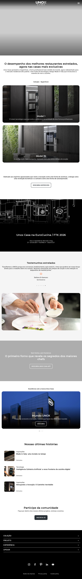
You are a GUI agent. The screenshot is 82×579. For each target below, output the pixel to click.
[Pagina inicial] (41, 3)
